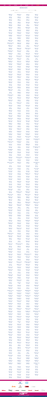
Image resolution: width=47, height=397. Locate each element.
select (18, 10)
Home (4, 5)
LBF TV (32, 5)
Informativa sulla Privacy (31, 396)
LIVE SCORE (37, 5)
